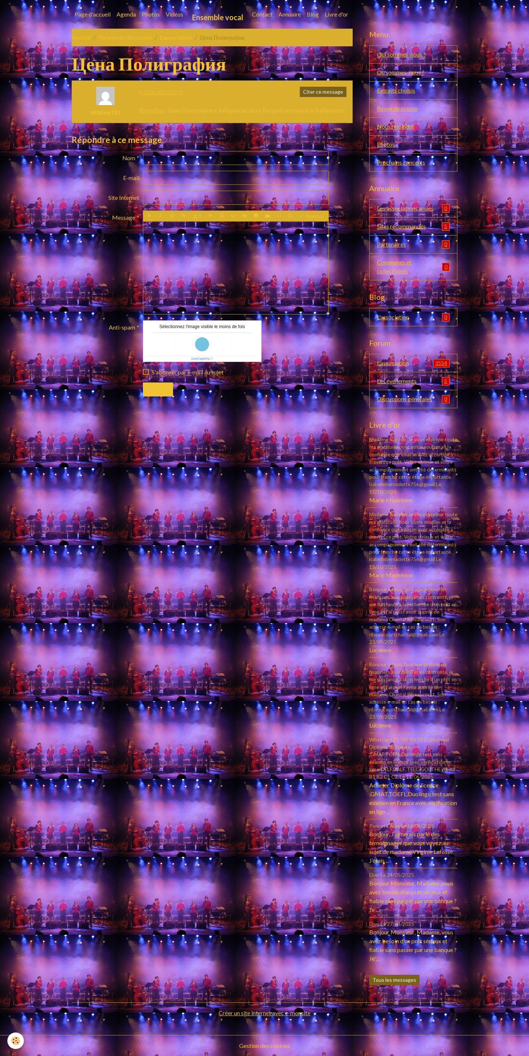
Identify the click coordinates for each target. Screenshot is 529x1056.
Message (123, 217)
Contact (262, 14)
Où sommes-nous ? (400, 72)
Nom (128, 157)
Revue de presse (397, 108)
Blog (313, 14)
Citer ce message (323, 92)
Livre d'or (336, 14)
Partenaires (413, 244)
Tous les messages (394, 980)
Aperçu (310, 216)
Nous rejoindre (395, 126)
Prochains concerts (401, 162)
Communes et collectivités (413, 266)
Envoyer (158, 389)
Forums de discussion (125, 37)
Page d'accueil (93, 14)
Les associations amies (413, 208)
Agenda (126, 14)
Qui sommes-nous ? (401, 54)
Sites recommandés (413, 226)
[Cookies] (15, 1040)
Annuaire (289, 14)
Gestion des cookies (264, 1045)
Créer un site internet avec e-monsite (264, 1012)
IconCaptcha (200, 358)
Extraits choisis (396, 90)
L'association (176, 37)
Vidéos (174, 14)
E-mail (131, 177)
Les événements (413, 381)
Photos (151, 14)
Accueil (81, 37)
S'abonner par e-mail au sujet (187, 372)
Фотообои (151, 110)
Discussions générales (413, 399)
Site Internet (123, 197)
